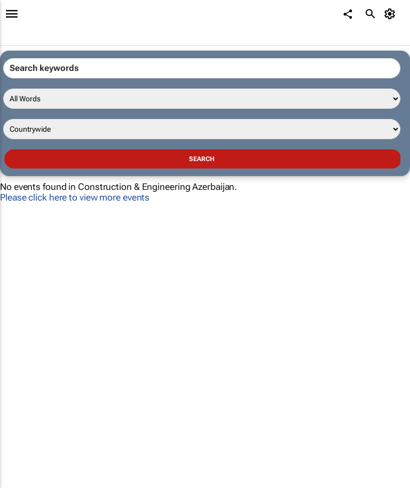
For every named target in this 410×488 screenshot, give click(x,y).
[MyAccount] (391, 14)
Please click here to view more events (74, 197)
